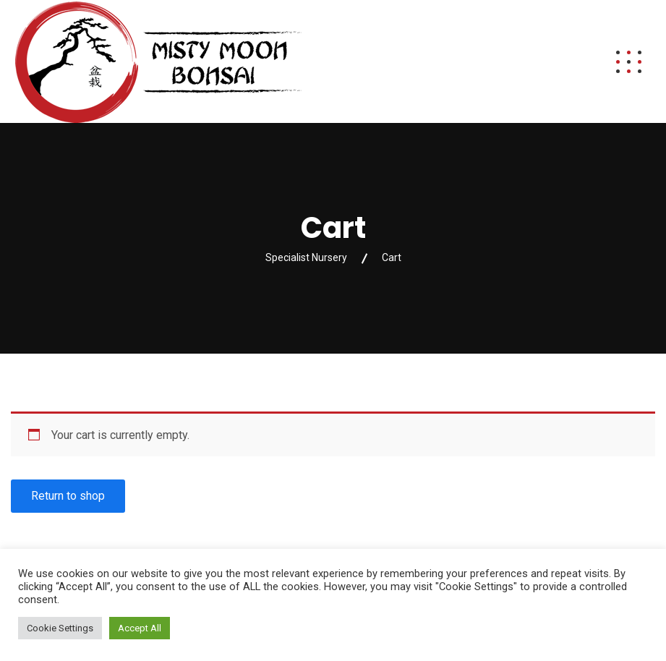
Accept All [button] (139, 628)
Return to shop (68, 496)
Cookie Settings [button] (60, 628)
